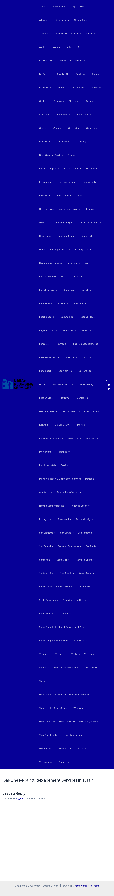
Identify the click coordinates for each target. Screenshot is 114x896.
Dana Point (46, 141)
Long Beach (46, 371)
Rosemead (64, 519)
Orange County (64, 425)
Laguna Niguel (89, 317)
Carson (96, 87)
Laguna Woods (48, 330)
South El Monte (65, 586)
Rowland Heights (86, 519)
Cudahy (58, 128)
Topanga (45, 654)
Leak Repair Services (50, 357)
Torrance (61, 654)
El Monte (92, 168)
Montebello (83, 398)
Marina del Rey (87, 384)
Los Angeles (86, 371)
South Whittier (47, 613)
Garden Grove (63, 195)
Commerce (93, 101)
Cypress (91, 128)
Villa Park (91, 667)
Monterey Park (48, 411)
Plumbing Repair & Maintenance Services (60, 478)
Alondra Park (81, 20)
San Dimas (67, 533)
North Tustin (91, 411)
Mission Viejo (47, 398)
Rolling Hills (46, 519)
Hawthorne (46, 236)
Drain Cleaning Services (51, 155)
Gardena (81, 195)
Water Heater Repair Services (54, 708)
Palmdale (83, 425)
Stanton (66, 613)
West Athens (81, 708)
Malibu (44, 384)
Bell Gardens (78, 60)
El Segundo (46, 182)
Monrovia (66, 398)
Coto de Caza (83, 114)
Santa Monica (47, 573)
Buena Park (46, 87)
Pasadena (92, 438)
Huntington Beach (60, 249)
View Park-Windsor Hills (66, 667)
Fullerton (45, 195)
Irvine (89, 263)
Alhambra (45, 20)
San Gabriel (46, 546)
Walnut (44, 681)
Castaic (44, 101)
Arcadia (76, 33)
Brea (95, 74)
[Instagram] (107, 380)
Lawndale (62, 344)
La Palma (87, 290)
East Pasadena (73, 168)
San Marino (93, 546)
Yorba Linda (66, 762)
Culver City (75, 128)
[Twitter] (109, 389)
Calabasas (79, 87)
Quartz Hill (45, 492)
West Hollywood (89, 721)
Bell (63, 60)
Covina (44, 128)
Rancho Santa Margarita (52, 506)
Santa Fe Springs (86, 560)
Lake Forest (69, 330)
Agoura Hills (59, 6)
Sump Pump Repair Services (53, 640)
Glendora (45, 222)
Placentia (64, 452)
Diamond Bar (65, 141)
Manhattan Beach (63, 384)
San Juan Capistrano (69, 546)
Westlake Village (75, 735)
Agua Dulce (79, 6)
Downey (83, 141)
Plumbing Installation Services (54, 465)
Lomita (86, 357)
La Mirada (70, 290)
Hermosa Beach (66, 236)
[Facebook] (109, 384)
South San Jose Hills (74, 600)
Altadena (45, 33)
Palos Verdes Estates (51, 438)
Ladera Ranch (80, 303)
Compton (45, 114)
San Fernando (86, 533)
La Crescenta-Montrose (52, 276)
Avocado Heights (63, 47)
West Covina (67, 721)
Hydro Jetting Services (50, 263)
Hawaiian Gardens (91, 222)
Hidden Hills (88, 236)
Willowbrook (47, 762)
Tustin (75, 654)
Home (42, 249)
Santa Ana (45, 560)
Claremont (75, 101)
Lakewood (87, 330)
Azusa (82, 47)
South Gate (86, 586)
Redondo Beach (80, 506)
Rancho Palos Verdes (69, 492)
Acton (43, 6)
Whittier (81, 748)
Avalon (44, 47)
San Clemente (47, 533)
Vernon (44, 667)
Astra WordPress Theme (87, 885)
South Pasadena (48, 600)
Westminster (46, 748)
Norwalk (44, 425)
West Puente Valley (50, 735)
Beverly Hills (63, 74)
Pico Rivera (46, 452)
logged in (20, 798)
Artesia (90, 33)
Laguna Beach (47, 317)
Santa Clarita (64, 560)
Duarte (72, 155)
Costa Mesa (63, 114)
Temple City (79, 640)
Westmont (65, 748)
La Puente (45, 303)
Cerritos (59, 101)
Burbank (63, 87)
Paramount (74, 438)
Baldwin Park (47, 60)
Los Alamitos (66, 371)
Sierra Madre (86, 573)
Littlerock (71, 357)
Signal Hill (45, 586)
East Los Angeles (49, 168)
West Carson (47, 721)
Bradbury (82, 74)
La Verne (62, 303)
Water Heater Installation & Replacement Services (64, 694)
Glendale (90, 209)
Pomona (90, 479)
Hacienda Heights (65, 222)
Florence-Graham (68, 182)
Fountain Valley (91, 182)
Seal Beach (67, 573)
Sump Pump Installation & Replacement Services (63, 627)
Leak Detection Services (85, 344)
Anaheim (61, 33)
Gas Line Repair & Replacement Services (59, 209)
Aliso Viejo (62, 20)
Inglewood (73, 263)
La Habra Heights (49, 290)
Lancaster (45, 344)
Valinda (89, 654)
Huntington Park (84, 249)
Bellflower (45, 74)
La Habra (76, 276)
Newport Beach (70, 411)
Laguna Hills (68, 317)
